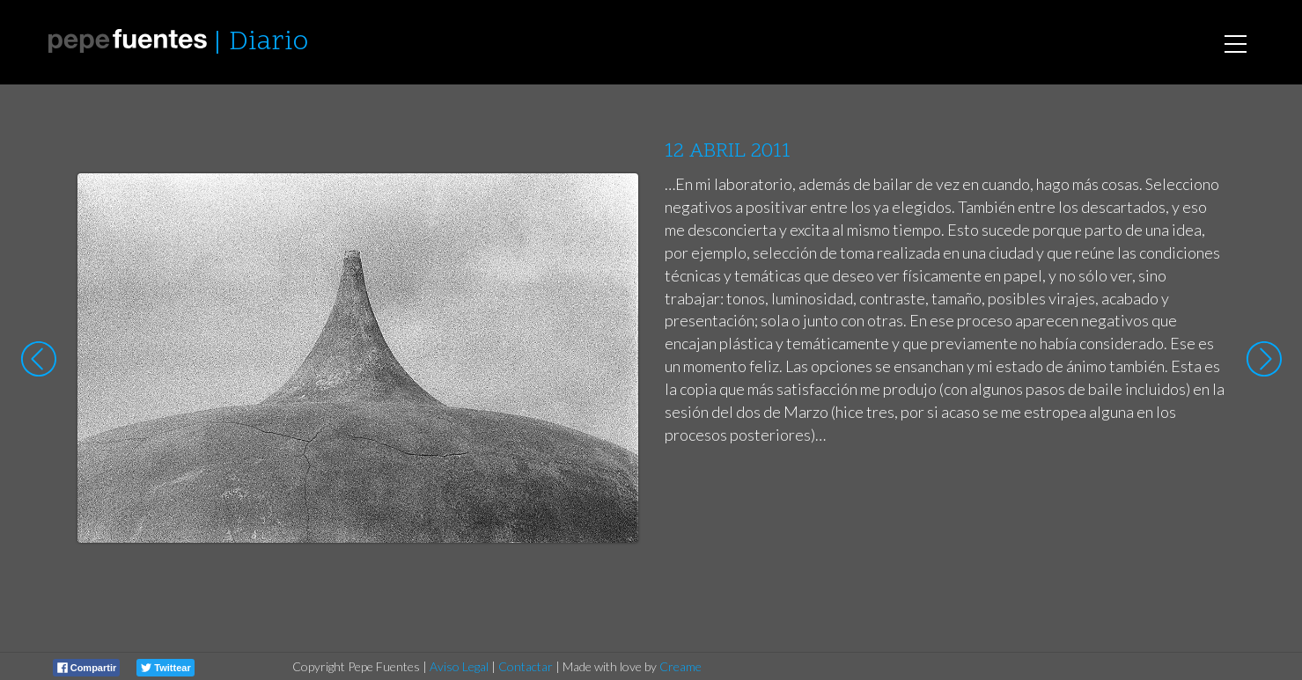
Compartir (87, 667)
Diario (268, 42)
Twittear (165, 667)
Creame (680, 666)
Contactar (525, 666)
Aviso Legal (459, 666)
